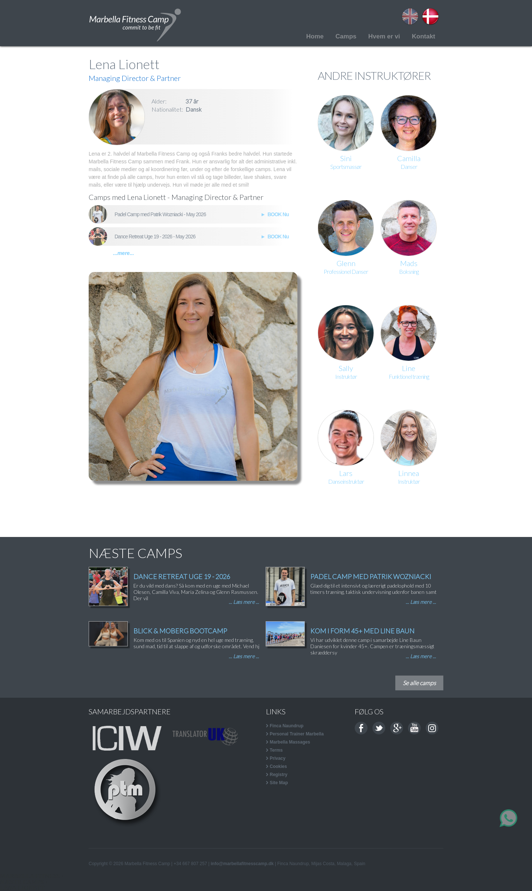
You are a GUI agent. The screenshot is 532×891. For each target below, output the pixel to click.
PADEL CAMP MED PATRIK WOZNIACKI (370, 576)
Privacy (278, 758)
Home (315, 36)
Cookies (278, 766)
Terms (276, 750)
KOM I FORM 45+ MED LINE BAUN (362, 631)
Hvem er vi (384, 36)
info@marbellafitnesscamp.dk (242, 863)
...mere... (123, 253)
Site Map (279, 782)
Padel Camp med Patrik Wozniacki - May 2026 (160, 214)
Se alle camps (419, 682)
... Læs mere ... (244, 602)
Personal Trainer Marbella (297, 734)
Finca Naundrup (286, 725)
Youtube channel (414, 728)
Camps (346, 36)
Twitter (378, 728)
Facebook (361, 728)
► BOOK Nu (274, 214)
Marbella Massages (290, 742)
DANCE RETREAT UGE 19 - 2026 (181, 576)
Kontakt (423, 36)
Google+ (396, 728)
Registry (278, 774)
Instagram (432, 728)
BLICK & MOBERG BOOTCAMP (180, 631)
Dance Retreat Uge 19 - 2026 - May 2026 (155, 236)
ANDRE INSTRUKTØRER (374, 75)
